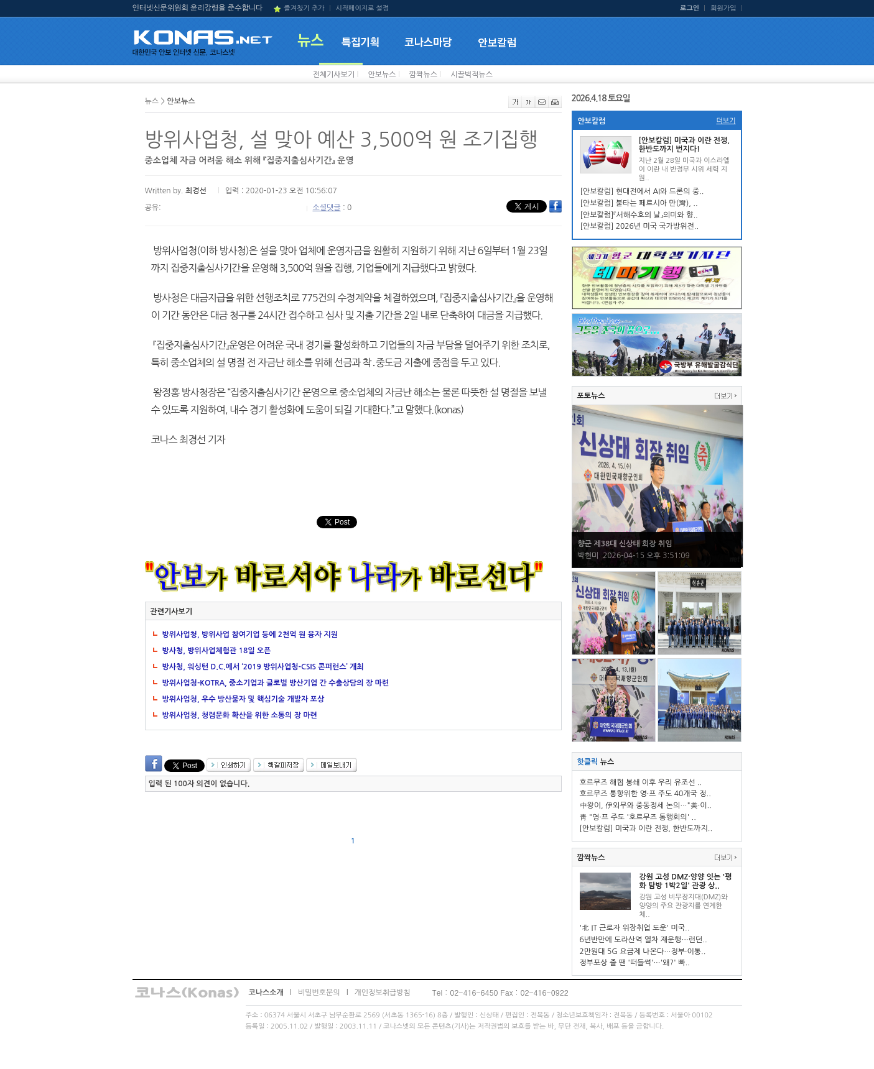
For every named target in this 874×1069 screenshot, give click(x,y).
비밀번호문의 (319, 992)
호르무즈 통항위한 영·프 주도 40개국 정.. (645, 793)
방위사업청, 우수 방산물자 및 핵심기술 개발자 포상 (243, 699)
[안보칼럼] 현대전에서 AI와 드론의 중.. (642, 191)
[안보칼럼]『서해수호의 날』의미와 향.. (639, 215)
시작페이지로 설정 (362, 8)
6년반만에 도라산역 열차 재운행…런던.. (643, 939)
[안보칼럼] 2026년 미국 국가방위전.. (639, 226)
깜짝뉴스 (423, 74)
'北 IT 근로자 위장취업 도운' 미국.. (635, 928)
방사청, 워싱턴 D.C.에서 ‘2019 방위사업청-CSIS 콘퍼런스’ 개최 (263, 667)
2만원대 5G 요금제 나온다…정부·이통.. (643, 951)
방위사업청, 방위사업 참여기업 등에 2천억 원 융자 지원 (250, 634)
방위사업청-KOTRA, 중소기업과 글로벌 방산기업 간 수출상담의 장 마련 (275, 683)
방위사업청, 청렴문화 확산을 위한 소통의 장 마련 (239, 715)
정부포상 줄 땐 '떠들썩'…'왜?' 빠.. (635, 962)
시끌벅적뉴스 (471, 74)
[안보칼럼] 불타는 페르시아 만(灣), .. (639, 203)
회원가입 (723, 8)
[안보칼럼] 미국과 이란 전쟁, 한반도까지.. (646, 828)
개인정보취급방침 (383, 992)
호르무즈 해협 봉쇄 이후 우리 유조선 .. (641, 782)
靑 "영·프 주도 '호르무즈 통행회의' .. (638, 817)
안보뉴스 (382, 74)
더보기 (725, 120)
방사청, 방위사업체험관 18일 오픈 (216, 650)
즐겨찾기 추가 (304, 8)
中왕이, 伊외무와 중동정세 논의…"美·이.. (646, 805)
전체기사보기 (334, 74)
